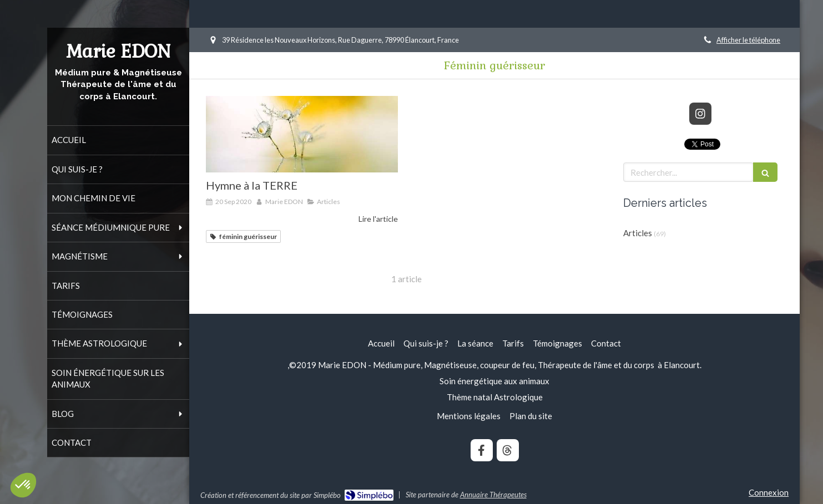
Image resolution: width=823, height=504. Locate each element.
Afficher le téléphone (748, 39)
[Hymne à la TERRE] (302, 134)
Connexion (769, 492)
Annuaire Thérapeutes (493, 494)
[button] (23, 485)
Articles (637, 233)
